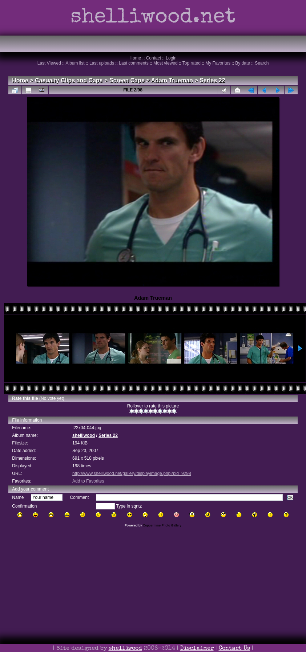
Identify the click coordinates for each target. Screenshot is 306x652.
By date (242, 63)
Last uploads (101, 63)
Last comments (133, 63)
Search (262, 63)
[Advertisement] (153, 600)
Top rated (191, 63)
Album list (75, 63)
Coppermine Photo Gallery (162, 525)
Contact (153, 58)
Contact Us (234, 649)
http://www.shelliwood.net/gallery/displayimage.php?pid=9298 (131, 473)
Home (135, 58)
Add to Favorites (88, 481)
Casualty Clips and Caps (69, 80)
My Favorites (217, 63)
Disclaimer (197, 649)
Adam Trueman (172, 80)
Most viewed (165, 63)
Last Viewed (49, 63)
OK (290, 498)
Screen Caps (127, 80)
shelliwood (83, 435)
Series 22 (212, 80)
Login (171, 58)
